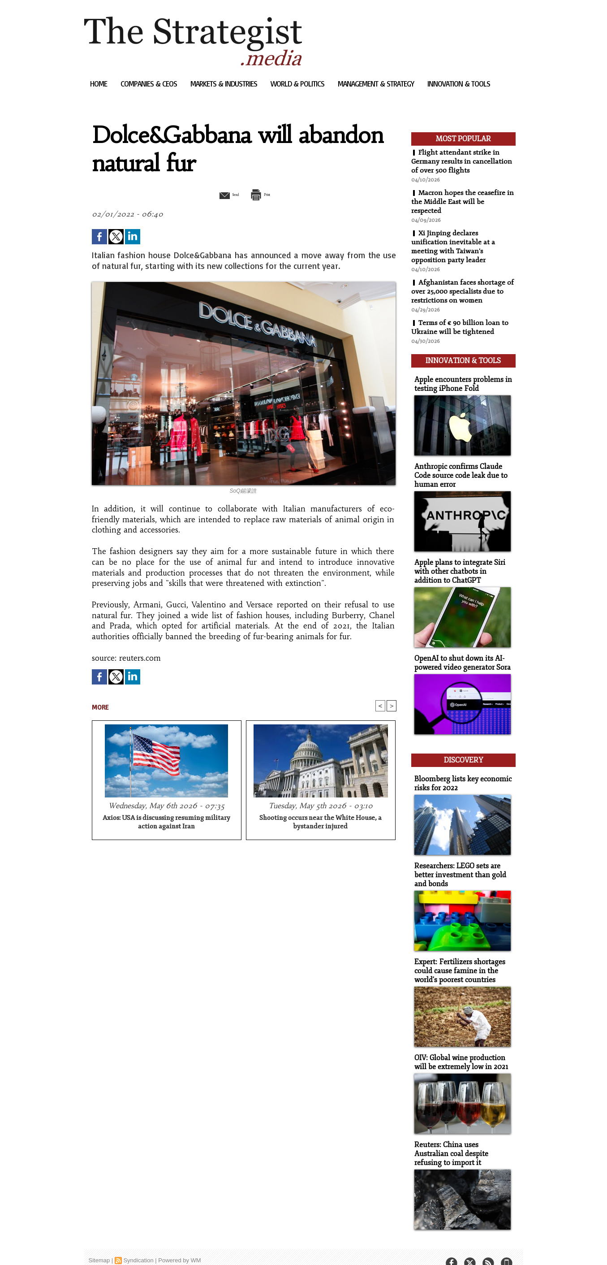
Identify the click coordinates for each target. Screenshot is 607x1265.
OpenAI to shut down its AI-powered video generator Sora (460, 656)
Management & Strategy (377, 83)
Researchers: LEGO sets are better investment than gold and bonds (457, 863)
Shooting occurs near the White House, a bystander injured (320, 823)
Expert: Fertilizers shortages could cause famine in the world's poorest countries (456, 958)
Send (222, 194)
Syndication (138, 1244)
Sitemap (99, 1244)
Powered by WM (179, 1244)
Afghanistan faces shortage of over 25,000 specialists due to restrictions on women (463, 291)
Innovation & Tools (458, 83)
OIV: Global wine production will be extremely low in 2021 (458, 1048)
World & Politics (298, 83)
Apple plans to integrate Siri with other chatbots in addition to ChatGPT (461, 566)
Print (267, 194)
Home (99, 83)
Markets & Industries (224, 83)
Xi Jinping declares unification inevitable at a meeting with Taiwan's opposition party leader (453, 246)
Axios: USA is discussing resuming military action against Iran (166, 823)
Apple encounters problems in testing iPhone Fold (459, 381)
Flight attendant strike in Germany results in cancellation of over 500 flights (462, 161)
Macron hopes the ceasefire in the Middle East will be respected (463, 201)
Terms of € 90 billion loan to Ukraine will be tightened (461, 327)
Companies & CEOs (150, 83)
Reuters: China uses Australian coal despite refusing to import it (461, 1139)
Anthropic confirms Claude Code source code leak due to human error (458, 471)
